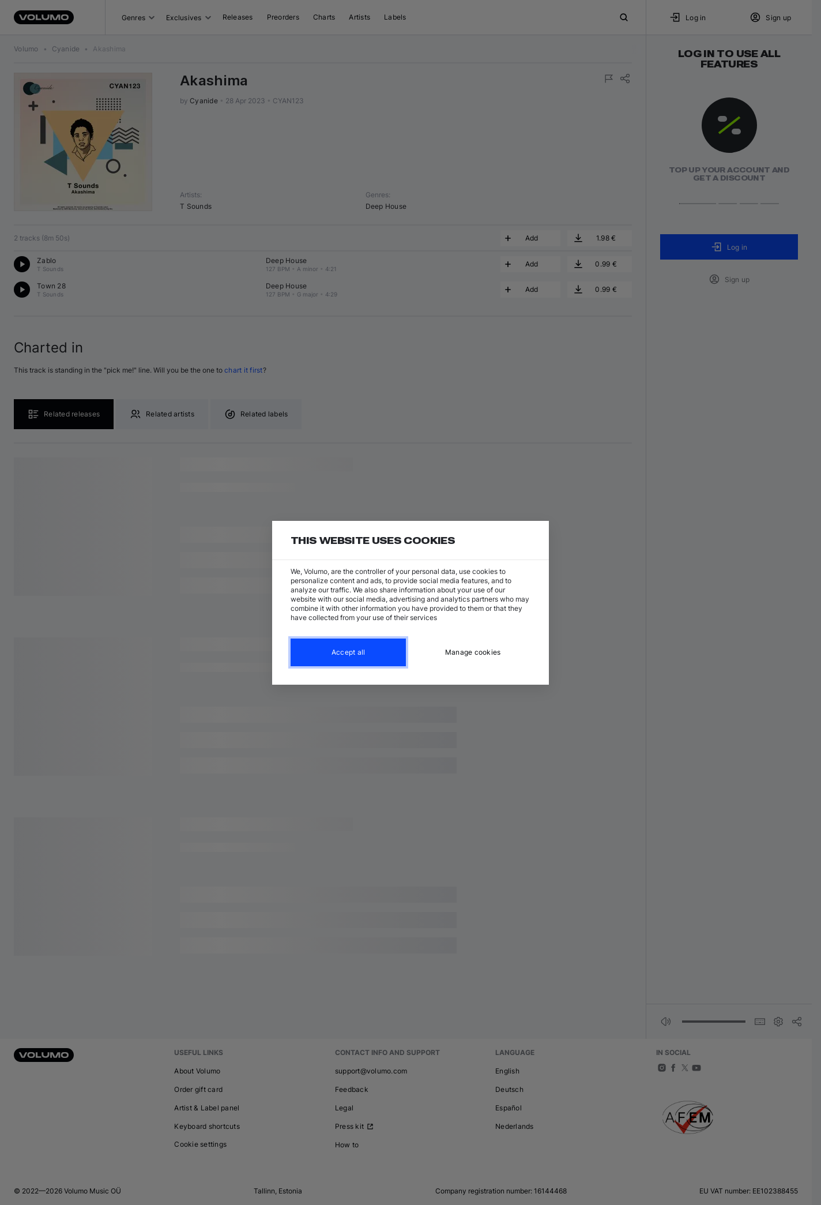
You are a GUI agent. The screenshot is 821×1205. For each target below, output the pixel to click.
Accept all (349, 652)
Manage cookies (473, 652)
